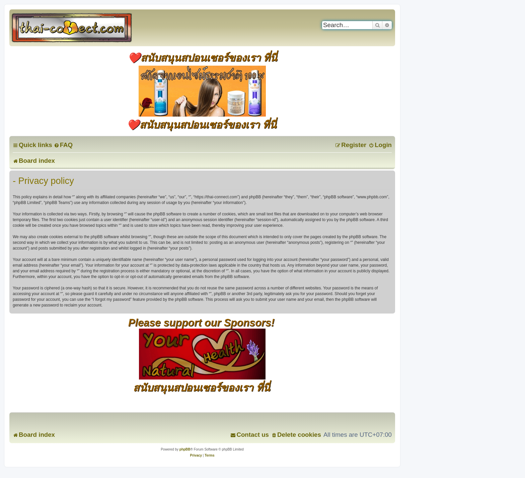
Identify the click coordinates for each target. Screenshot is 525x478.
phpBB (185, 449)
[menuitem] (63, 145)
